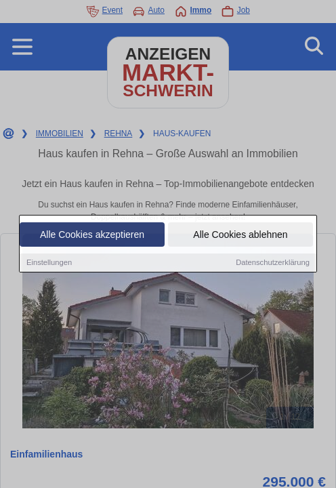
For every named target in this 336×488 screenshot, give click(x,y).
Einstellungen (49, 264)
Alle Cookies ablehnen (240, 235)
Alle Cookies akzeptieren (92, 235)
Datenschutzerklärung (273, 264)
